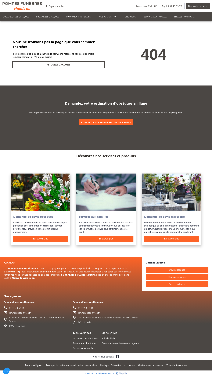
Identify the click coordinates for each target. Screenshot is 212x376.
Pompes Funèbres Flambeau (19, 301)
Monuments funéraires (78, 16)
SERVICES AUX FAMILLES (155, 16)
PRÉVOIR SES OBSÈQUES (47, 16)
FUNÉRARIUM (130, 16)
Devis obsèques (177, 269)
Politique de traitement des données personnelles (71, 365)
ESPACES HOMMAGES (184, 16)
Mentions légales (34, 365)
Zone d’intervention (176, 365)
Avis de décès (108, 338)
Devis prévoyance (177, 276)
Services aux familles (83, 347)
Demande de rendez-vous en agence (120, 343)
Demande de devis (197, 6)
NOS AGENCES (105, 16)
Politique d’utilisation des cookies (117, 365)
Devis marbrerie (177, 284)
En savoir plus (40, 238)
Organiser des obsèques (85, 338)
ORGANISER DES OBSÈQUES (16, 16)
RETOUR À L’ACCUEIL (58, 64)
